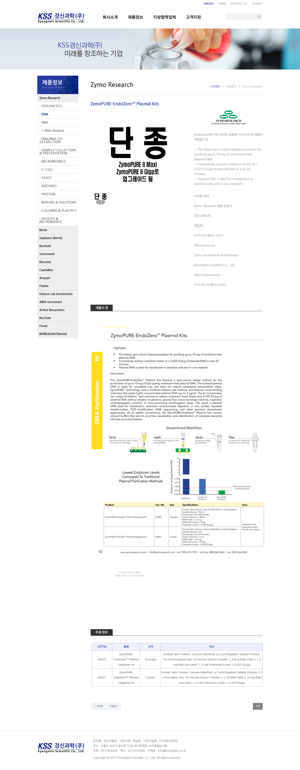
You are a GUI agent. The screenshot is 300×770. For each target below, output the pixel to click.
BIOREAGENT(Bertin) (53, 334)
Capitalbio (46, 270)
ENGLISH (209, 3)
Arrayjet (44, 278)
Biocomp (45, 262)
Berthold (45, 246)
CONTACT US (239, 3)
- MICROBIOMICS (52, 161)
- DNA (43, 114)
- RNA (43, 122)
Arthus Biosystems (52, 310)
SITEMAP (257, 3)
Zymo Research (49, 98)
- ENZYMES (48, 186)
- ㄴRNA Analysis (51, 130)
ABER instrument (50, 302)
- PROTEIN (47, 194)
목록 (258, 706)
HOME (222, 3)
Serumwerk (47, 254)
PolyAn (44, 286)
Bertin (43, 230)
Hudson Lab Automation (56, 294)
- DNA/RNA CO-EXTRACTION (51, 140)
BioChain (45, 318)
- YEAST (45, 177)
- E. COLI (45, 169)
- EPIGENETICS (50, 106)
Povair (43, 326)
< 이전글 (98, 706)
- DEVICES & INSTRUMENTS (50, 220)
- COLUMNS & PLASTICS (57, 210)
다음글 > (113, 706)
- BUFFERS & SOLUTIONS (58, 202)
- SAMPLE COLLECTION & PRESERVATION (57, 152)
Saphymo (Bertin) (50, 238)
